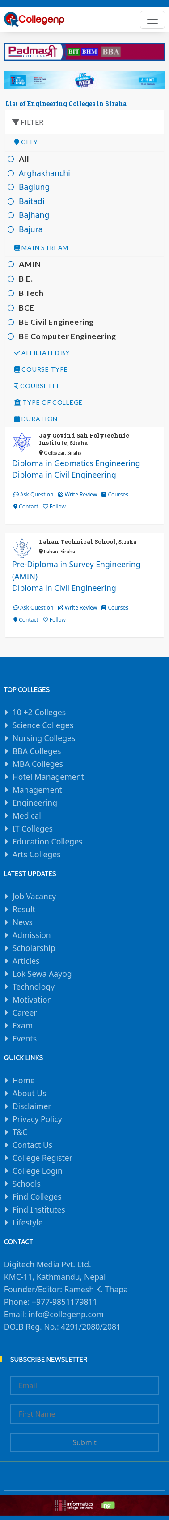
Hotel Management (48, 776)
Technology (34, 986)
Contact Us (33, 1144)
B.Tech (31, 293)
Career (25, 1012)
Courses (114, 494)
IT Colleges (33, 828)
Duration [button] (36, 418)
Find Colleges (37, 1196)
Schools (27, 1183)
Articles (26, 960)
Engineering (35, 802)
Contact (25, 506)
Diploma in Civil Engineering (64, 474)
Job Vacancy (34, 896)
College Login (38, 1170)
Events (25, 1038)
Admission (32, 935)
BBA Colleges (37, 751)
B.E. (26, 278)
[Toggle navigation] (152, 20)
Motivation (32, 999)
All (24, 159)
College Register (42, 1157)
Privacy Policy (37, 1119)
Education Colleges (48, 841)
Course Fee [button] (37, 385)
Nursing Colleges (44, 738)
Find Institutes (39, 1209)
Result (24, 909)
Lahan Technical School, (87, 541)
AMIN (30, 264)
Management (37, 789)
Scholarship (34, 947)
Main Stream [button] (41, 247)
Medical (27, 815)
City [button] (26, 142)
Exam (23, 1025)
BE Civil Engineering (56, 322)
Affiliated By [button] (42, 352)
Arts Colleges (37, 854)
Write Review (77, 494)
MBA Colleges (38, 763)
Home (24, 1080)
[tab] (84, 142)
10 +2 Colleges (39, 712)
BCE (26, 307)
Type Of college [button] (48, 402)
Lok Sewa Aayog (42, 973)
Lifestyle (28, 1222)
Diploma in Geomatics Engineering (76, 463)
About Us (29, 1093)
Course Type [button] (41, 369)
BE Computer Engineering (67, 336)
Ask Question (33, 494)
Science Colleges (43, 725)
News (23, 922)
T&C (20, 1132)
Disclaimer (32, 1106)
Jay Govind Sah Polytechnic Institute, (84, 439)
